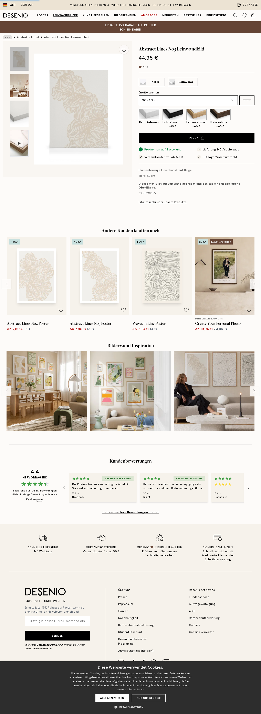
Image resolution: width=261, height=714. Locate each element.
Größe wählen (149, 92)
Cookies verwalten (202, 632)
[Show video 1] (19, 143)
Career (123, 611)
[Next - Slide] (254, 284)
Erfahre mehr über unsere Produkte (163, 202)
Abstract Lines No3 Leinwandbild (66, 37)
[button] (246, 100)
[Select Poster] (152, 82)
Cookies (194, 625)
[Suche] (235, 15)
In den (196, 138)
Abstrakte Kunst (28, 37)
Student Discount (130, 632)
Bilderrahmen (125, 15)
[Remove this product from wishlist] (124, 49)
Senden (57, 635)
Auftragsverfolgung (202, 604)
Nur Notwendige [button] (149, 698)
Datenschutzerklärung (50, 644)
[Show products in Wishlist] (244, 15)
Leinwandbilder (65, 15)
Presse (122, 597)
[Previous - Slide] (6, 284)
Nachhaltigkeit (128, 618)
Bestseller (192, 15)
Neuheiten (170, 15)
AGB (192, 611)
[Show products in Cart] (253, 15)
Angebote (149, 15)
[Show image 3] (19, 114)
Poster (42, 15)
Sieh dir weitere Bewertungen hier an (130, 512)
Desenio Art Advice (202, 590)
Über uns (124, 590)
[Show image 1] (19, 59)
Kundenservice (199, 597)
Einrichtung (216, 15)
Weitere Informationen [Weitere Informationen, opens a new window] (130, 689)
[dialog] (130, 687)
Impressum (125, 604)
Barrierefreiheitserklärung (136, 625)
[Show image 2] (19, 85)
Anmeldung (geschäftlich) (136, 651)
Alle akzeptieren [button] (112, 698)
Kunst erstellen (96, 15)
